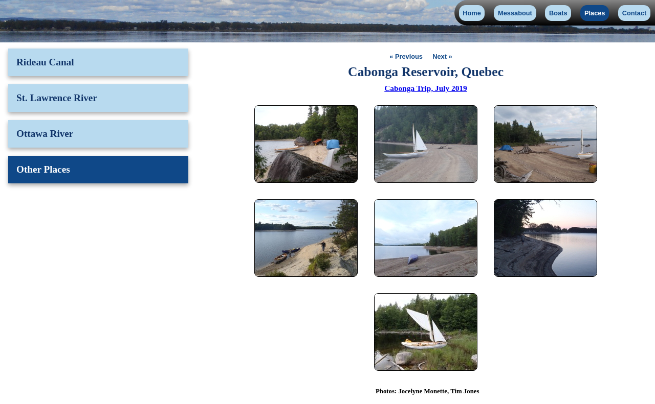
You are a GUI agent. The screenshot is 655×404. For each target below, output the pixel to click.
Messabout (515, 13)
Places (594, 13)
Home (472, 13)
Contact (634, 13)
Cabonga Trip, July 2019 (425, 88)
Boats (558, 13)
